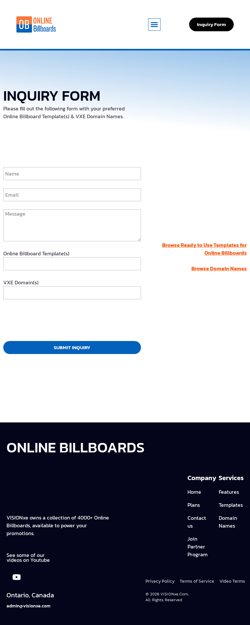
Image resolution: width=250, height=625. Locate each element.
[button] (154, 24)
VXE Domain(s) (20, 282)
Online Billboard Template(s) (36, 253)
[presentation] (52, 320)
